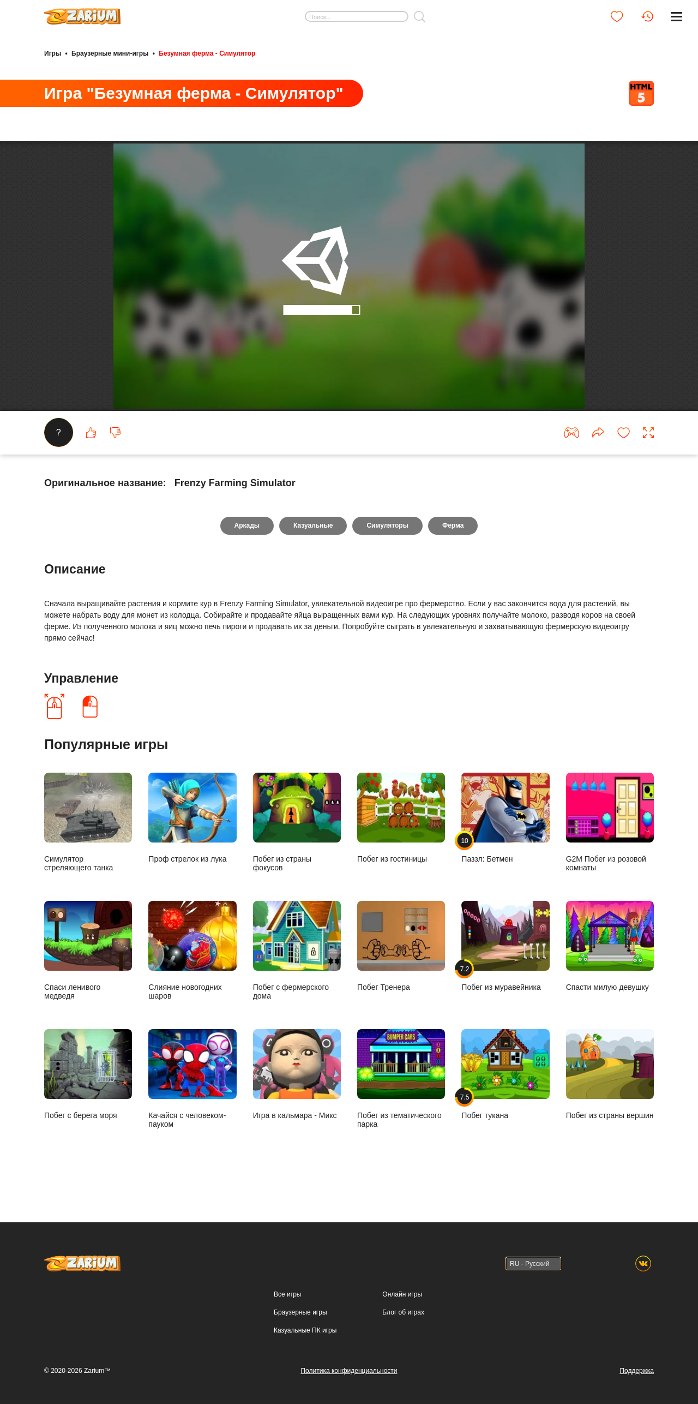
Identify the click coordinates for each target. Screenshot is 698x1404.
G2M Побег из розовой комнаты (610, 833)
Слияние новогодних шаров (192, 961)
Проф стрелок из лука (192, 829)
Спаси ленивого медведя (88, 961)
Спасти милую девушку (610, 957)
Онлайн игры (402, 1294)
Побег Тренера (401, 957)
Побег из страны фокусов (297, 833)
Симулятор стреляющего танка (88, 833)
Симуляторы (387, 537)
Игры (52, 53)
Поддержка (636, 1371)
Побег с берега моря (88, 1085)
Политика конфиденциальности (348, 1371)
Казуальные (313, 537)
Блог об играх (403, 1312)
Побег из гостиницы (401, 829)
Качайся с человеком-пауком (192, 1089)
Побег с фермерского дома (297, 961)
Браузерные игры (300, 1312)
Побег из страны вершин (610, 1085)
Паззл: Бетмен (505, 829)
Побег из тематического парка (401, 1089)
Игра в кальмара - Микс (297, 1085)
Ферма (453, 537)
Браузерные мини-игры (109, 53)
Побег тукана (505, 1085)
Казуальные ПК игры (305, 1330)
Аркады (247, 537)
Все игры (287, 1294)
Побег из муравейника (505, 957)
